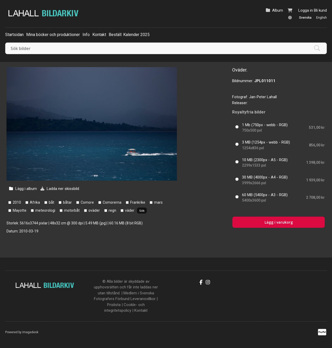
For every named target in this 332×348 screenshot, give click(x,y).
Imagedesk (30, 332)
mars (158, 202)
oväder (94, 210)
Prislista (114, 304)
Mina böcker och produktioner (53, 34)
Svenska (305, 17)
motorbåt (72, 210)
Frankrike (137, 202)
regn (112, 210)
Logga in (305, 10)
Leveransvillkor (143, 298)
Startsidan (14, 34)
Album (277, 10)
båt (51, 202)
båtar (67, 202)
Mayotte (19, 210)
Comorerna (112, 202)
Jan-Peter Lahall (263, 97)
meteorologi (45, 210)
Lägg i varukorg (279, 222)
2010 (17, 202)
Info (86, 34)
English (321, 17)
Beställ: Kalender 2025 (129, 34)
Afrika (35, 202)
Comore (87, 202)
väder (129, 210)
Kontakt (99, 34)
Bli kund (320, 10)
